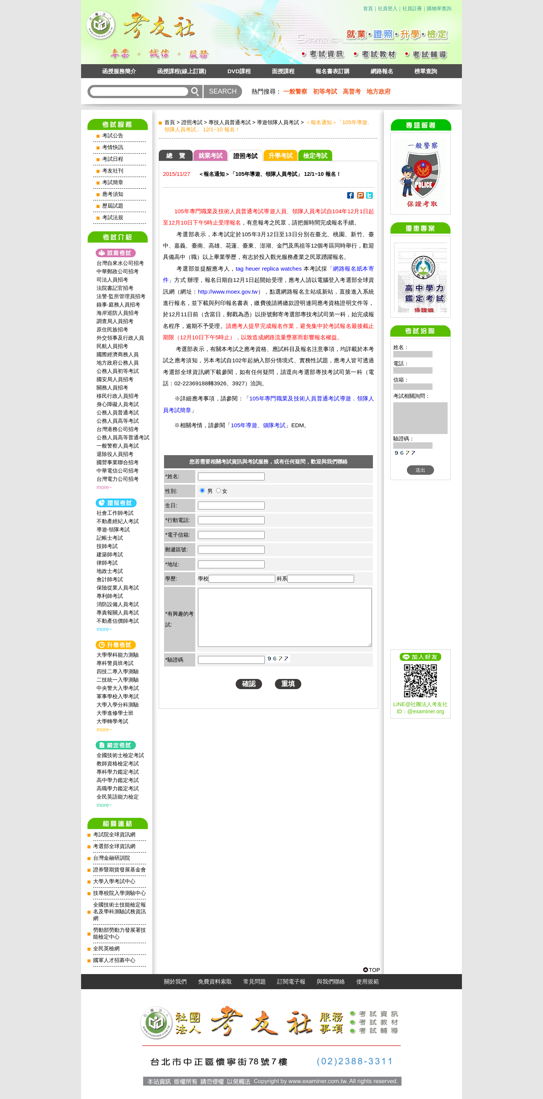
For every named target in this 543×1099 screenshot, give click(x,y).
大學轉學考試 (112, 721)
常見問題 (254, 982)
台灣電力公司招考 (118, 479)
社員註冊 (412, 8)
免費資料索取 (215, 982)
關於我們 (175, 982)
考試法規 (112, 217)
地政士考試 (110, 571)
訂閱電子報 (291, 982)
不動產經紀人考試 (118, 521)
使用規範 (367, 982)
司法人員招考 (112, 280)
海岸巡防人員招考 (118, 313)
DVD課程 (239, 71)
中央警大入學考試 (118, 688)
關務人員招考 (112, 388)
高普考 (352, 91)
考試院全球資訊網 (114, 834)
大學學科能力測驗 (118, 655)
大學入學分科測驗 (118, 705)
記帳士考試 (110, 538)
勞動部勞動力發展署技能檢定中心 (119, 933)
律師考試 (107, 563)
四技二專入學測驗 (118, 671)
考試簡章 (112, 182)
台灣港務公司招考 (118, 429)
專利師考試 (110, 596)
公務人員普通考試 (118, 412)
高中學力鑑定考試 (118, 780)
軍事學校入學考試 (118, 696)
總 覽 (175, 155)
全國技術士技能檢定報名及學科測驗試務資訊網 (119, 911)
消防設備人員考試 (118, 604)
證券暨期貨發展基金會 (119, 870)
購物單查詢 (439, 8)
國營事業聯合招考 (118, 462)
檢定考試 (315, 155)
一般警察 (295, 91)
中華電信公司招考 (118, 471)
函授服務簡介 (119, 71)
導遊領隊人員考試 (278, 122)
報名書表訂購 (333, 71)
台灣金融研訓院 (111, 858)
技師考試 (107, 546)
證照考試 (191, 122)
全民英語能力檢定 (118, 797)
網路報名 (382, 71)
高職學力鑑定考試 (118, 788)
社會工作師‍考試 (115, 513)
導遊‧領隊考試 (113, 529)
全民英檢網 (106, 948)
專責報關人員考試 (118, 613)
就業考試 (210, 155)
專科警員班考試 (115, 663)
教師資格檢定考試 (118, 763)
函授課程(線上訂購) (181, 71)
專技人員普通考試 (230, 122)
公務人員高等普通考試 (123, 437)
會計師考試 (110, 579)
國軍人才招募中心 (114, 960)
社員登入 (387, 8)
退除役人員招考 (115, 454)
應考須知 (112, 194)
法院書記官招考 (115, 288)
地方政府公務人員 (118, 363)
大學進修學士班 (115, 713)
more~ (104, 487)
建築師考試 (110, 554)
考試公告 (112, 136)
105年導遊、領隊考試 (258, 425)
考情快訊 (112, 147)
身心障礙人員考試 (118, 404)
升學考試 (280, 155)
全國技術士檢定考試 (120, 755)
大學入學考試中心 (114, 881)
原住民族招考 (112, 329)
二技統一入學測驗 (118, 680)
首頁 (368, 8)
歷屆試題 (112, 206)
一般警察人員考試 (118, 446)
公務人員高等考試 (118, 421)
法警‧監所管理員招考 (121, 296)
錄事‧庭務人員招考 (118, 305)
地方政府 (379, 91)
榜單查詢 (425, 71)
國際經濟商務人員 (118, 354)
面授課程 (283, 71)
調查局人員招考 (115, 321)
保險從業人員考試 (118, 588)
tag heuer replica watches (269, 268)
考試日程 (112, 159)
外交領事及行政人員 (120, 338)
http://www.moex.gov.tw (228, 291)
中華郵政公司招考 (118, 271)
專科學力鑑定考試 (118, 772)
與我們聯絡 (331, 982)
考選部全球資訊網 (114, 846)
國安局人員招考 (115, 379)
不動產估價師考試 (118, 621)
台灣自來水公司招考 (120, 263)
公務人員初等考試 (118, 371)
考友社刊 (112, 171)
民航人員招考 (112, 346)
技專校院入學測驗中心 (119, 893)
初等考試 (325, 91)
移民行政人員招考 (118, 396)
